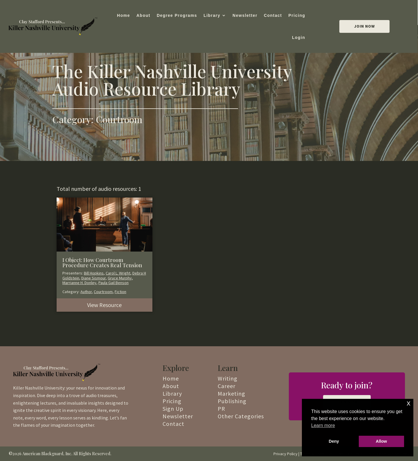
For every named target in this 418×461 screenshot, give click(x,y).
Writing (227, 378)
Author (86, 291)
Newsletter (245, 15)
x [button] (408, 403)
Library (211, 15)
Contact (273, 15)
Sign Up (173, 408)
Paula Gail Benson (113, 282)
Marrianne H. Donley (79, 282)
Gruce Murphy (120, 278)
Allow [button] (381, 441)
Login (298, 37)
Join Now (364, 26)
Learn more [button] (323, 425)
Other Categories (241, 416)
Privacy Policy (285, 453)
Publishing (232, 401)
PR (221, 408)
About (143, 15)
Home (123, 15)
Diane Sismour (93, 278)
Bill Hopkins (94, 273)
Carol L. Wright (118, 273)
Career (226, 386)
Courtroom (103, 291)
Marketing (231, 393)
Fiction (120, 291)
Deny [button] (334, 441)
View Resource (104, 304)
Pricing (297, 15)
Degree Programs (177, 15)
